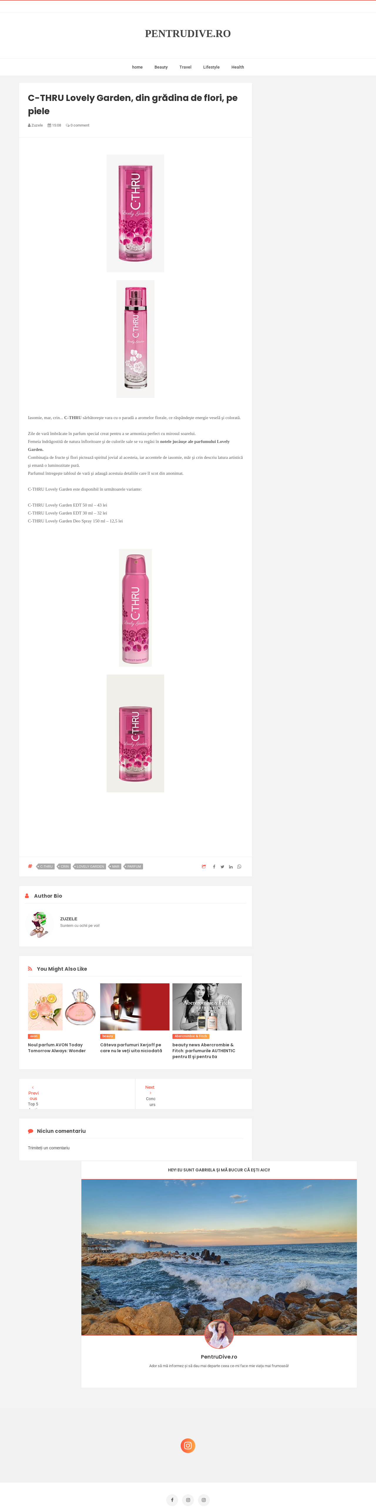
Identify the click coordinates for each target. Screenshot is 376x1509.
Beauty (161, 67)
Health (237, 67)
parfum (134, 866)
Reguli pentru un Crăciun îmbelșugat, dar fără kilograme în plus (311, 1387)
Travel (185, 67)
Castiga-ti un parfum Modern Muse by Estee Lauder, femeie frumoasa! (309, 1358)
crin (65, 866)
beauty (108, 1036)
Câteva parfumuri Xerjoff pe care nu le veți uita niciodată (131, 1048)
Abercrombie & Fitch (191, 1036)
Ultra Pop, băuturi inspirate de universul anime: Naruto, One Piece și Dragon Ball (310, 1446)
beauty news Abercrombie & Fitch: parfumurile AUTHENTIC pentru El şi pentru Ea (203, 1051)
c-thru (46, 866)
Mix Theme (236, 1493)
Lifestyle (211, 67)
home (137, 67)
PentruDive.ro (188, 33)
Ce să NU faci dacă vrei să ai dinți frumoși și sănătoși (307, 1415)
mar (115, 866)
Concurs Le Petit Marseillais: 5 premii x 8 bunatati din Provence (311, 1330)
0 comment (77, 125)
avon (34, 1036)
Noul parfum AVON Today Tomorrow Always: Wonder (57, 1048)
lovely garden (90, 866)
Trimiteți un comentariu (49, 1148)
